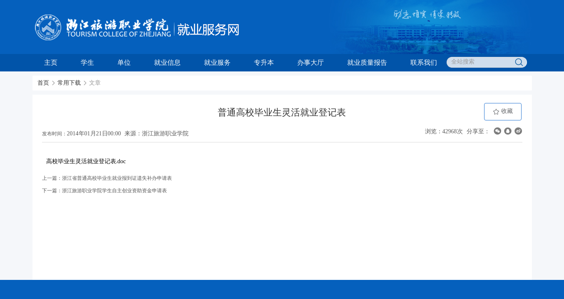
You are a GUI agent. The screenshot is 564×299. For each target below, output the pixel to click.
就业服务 (217, 62)
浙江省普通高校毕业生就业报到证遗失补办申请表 (117, 178)
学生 (87, 62)
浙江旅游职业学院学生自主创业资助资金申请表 (114, 191)
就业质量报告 (367, 62)
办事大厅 (310, 62)
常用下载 (69, 83)
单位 (124, 62)
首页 (43, 83)
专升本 (264, 62)
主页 (50, 62)
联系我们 (423, 62)
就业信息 (167, 62)
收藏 (503, 111)
